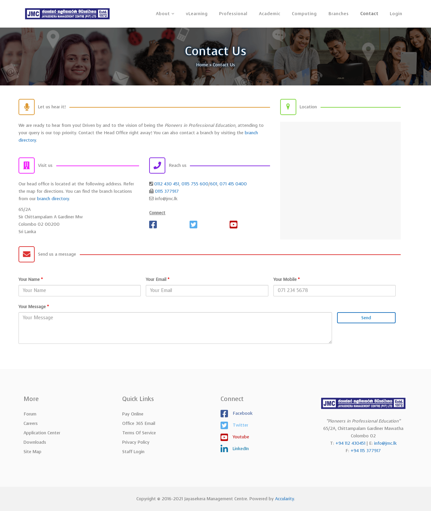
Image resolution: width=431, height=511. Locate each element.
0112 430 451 (166, 184)
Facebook (242, 413)
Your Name (31, 279)
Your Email (157, 279)
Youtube (240, 436)
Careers (31, 423)
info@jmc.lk (385, 443)
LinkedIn (240, 448)
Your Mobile (286, 279)
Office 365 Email (138, 423)
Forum (30, 414)
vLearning (197, 13)
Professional (233, 13)
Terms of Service (139, 433)
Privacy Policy (136, 442)
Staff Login (133, 451)
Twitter (239, 425)
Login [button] (396, 13)
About (163, 13)
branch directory (53, 199)
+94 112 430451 (350, 443)
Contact (369, 13)
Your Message (34, 306)
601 (213, 184)
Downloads (35, 442)
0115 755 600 (194, 184)
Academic (269, 13)
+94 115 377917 (366, 450)
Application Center (42, 433)
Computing (304, 13)
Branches (338, 13)
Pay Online (132, 414)
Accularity (284, 499)
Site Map (32, 451)
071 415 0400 (233, 184)
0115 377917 (167, 191)
